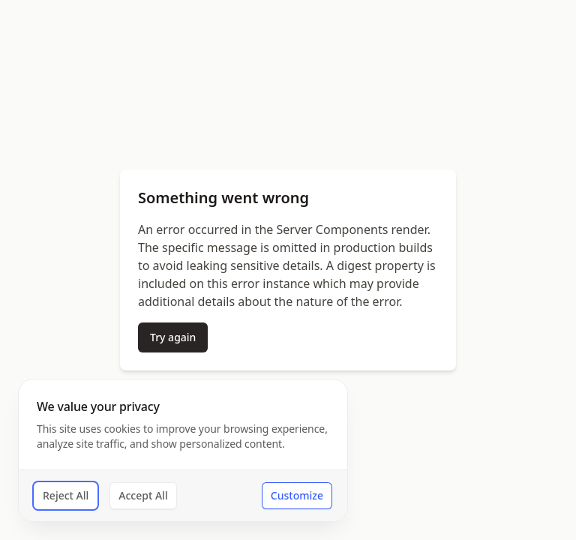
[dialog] (183, 450)
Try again (173, 337)
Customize (297, 495)
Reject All (65, 495)
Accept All (142, 495)
